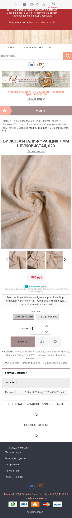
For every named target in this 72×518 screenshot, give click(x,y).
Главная (10, 47)
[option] (18, 260)
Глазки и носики (14, 477)
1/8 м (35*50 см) (23, 316)
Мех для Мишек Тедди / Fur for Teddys (37, 121)
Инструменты (12, 464)
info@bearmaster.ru (36, 498)
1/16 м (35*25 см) (47, 316)
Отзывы (11, 382)
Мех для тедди (13, 452)
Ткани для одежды (15, 458)
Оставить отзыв (36, 151)
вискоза (14, 363)
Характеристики (16, 373)
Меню (40, 110)
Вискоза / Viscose (13, 124)
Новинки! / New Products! (20, 355)
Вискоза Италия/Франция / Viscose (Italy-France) (42, 351)
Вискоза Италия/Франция (51, 355)
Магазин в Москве (32, 47)
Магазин (7, 121)
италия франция (31, 363)
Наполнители (12, 470)
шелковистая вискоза (55, 363)
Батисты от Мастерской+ (41, 22)
